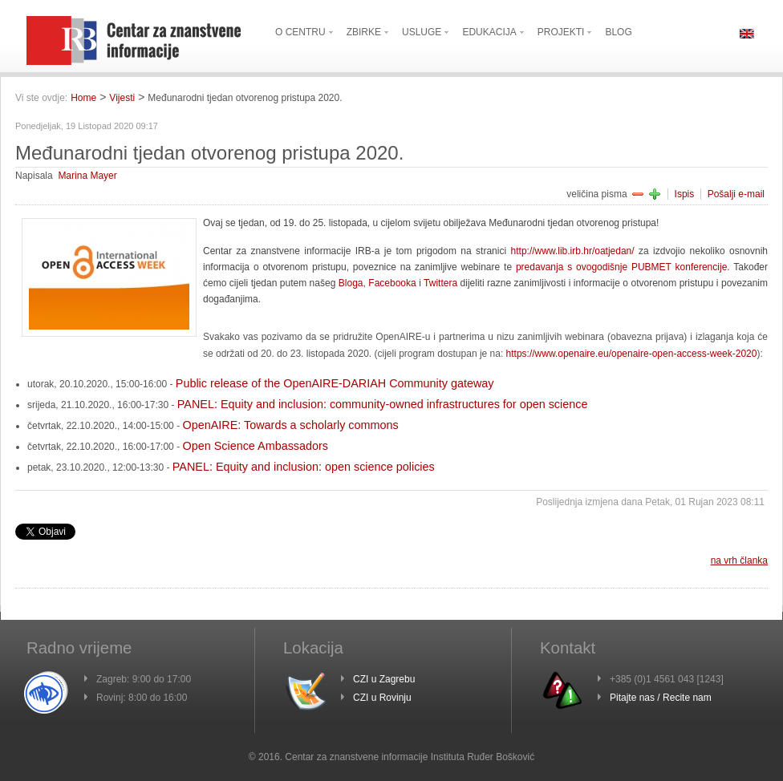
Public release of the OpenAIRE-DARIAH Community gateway (335, 383)
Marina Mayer (87, 175)
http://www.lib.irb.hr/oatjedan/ (573, 251)
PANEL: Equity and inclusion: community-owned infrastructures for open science (382, 404)
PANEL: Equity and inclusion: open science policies (303, 466)
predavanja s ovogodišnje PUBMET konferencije (621, 267)
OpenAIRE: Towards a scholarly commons (290, 425)
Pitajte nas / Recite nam (661, 697)
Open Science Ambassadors (255, 445)
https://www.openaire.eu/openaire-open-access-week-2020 (631, 353)
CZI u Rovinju (382, 697)
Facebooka (392, 283)
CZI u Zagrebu (384, 679)
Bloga (351, 283)
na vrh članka (739, 560)
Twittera (440, 283)
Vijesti (122, 97)
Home (83, 97)
